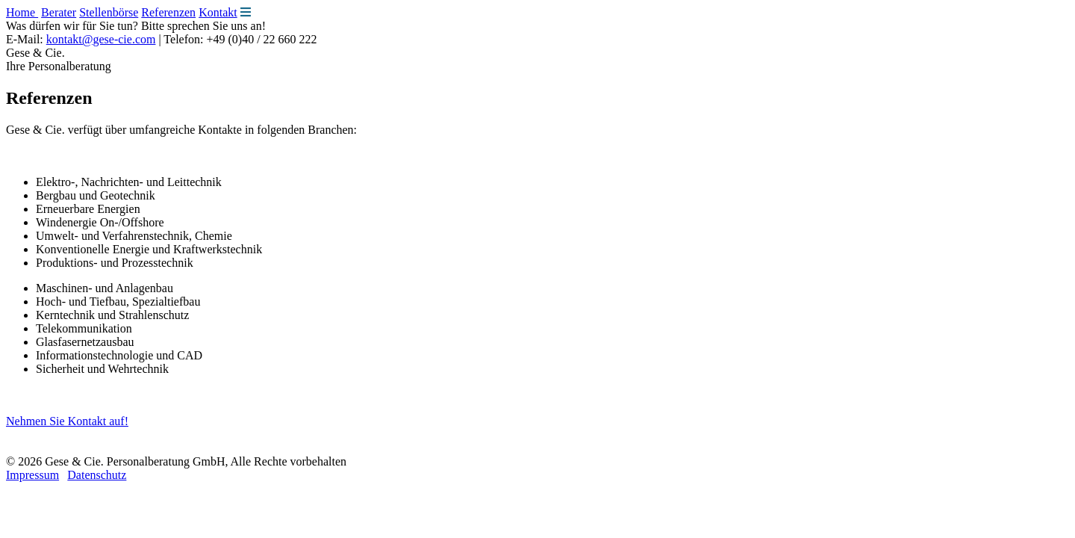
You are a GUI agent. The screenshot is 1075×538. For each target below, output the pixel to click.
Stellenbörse (108, 12)
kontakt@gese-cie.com (101, 39)
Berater (58, 12)
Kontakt (218, 12)
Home (22, 12)
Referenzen (168, 12)
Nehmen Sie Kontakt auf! (67, 421)
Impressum (32, 475)
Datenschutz (96, 475)
